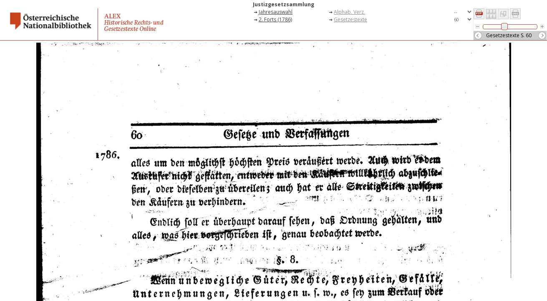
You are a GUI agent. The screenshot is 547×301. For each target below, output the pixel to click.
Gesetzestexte (350, 19)
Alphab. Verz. (349, 11)
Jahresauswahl (275, 11)
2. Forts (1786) (275, 19)
